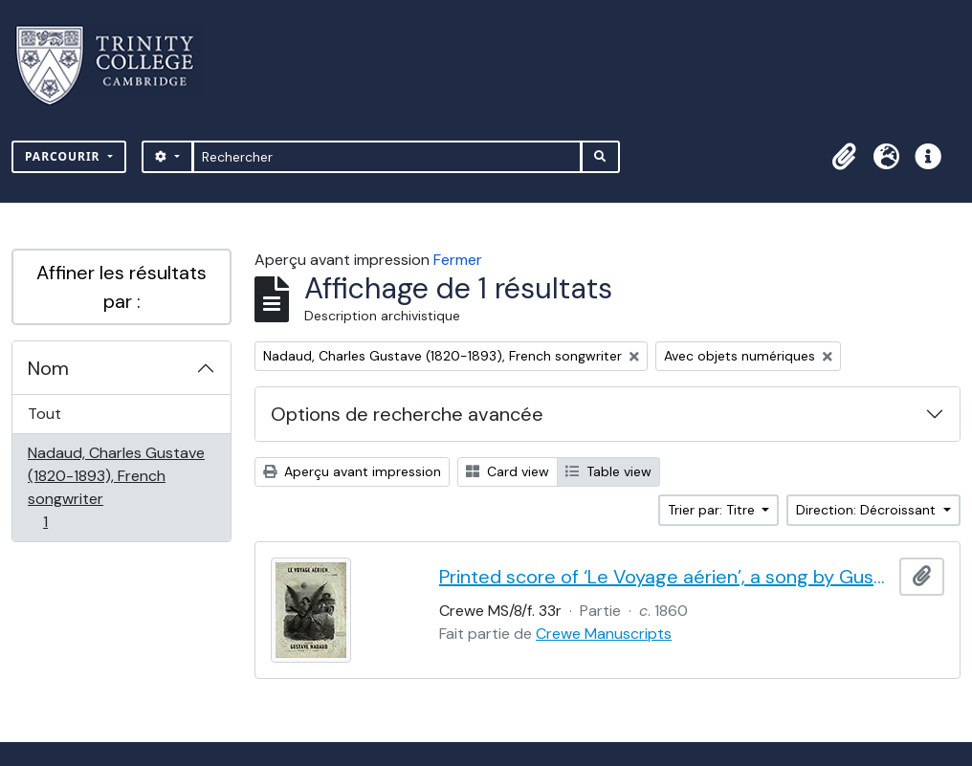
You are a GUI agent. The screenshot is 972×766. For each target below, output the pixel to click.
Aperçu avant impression (352, 471)
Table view (608, 471)
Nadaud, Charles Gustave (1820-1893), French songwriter (116, 487)
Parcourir (64, 156)
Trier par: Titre (713, 509)
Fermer (457, 260)
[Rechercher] (387, 157)
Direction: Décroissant (867, 509)
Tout (44, 414)
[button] (844, 157)
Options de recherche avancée (407, 414)
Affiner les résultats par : (121, 287)
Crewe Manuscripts (604, 634)
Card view (507, 471)
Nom (48, 368)
